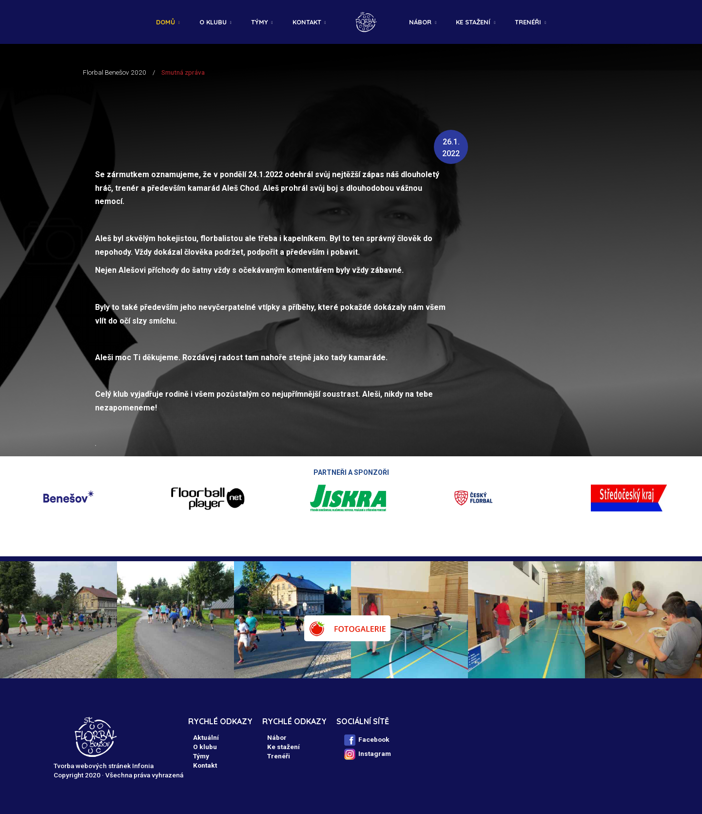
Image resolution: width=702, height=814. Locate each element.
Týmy (259, 22)
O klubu (213, 22)
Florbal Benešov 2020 (114, 72)
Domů (165, 22)
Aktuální (206, 737)
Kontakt (306, 22)
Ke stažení (473, 22)
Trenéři (528, 22)
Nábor (420, 22)
